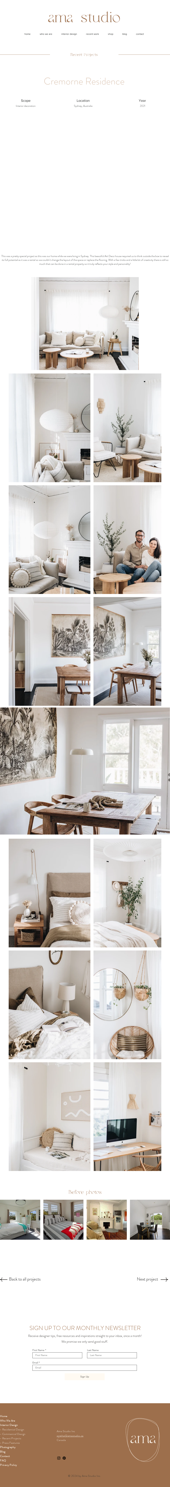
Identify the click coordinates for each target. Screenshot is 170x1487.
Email (35, 1362)
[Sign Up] (85, 1376)
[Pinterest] (64, 1458)
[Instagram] (59, 1458)
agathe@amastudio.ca (70, 1436)
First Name (38, 1350)
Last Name (93, 1350)
